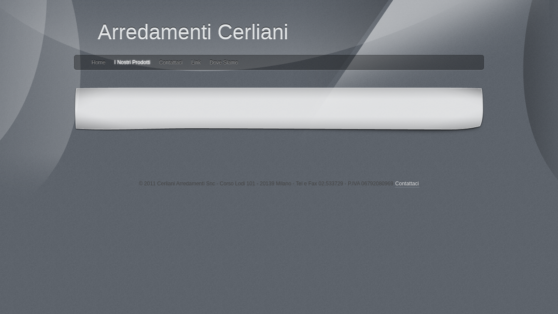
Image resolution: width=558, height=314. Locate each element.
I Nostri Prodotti (132, 62)
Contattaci (171, 62)
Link (196, 62)
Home (98, 62)
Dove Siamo (224, 62)
